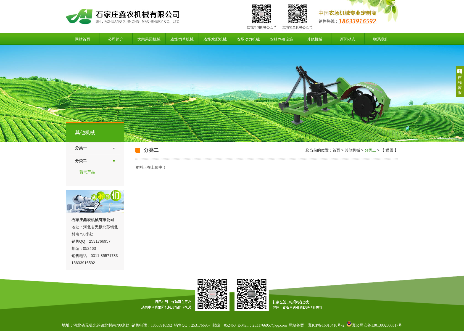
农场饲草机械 (182, 39)
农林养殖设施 (281, 39)
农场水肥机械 (215, 39)
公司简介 (115, 39)
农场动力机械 (248, 39)
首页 (336, 150)
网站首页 (82, 39)
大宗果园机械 (148, 39)
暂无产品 (87, 172)
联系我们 (381, 39)
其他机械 (314, 39)
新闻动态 (347, 39)
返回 (389, 150)
